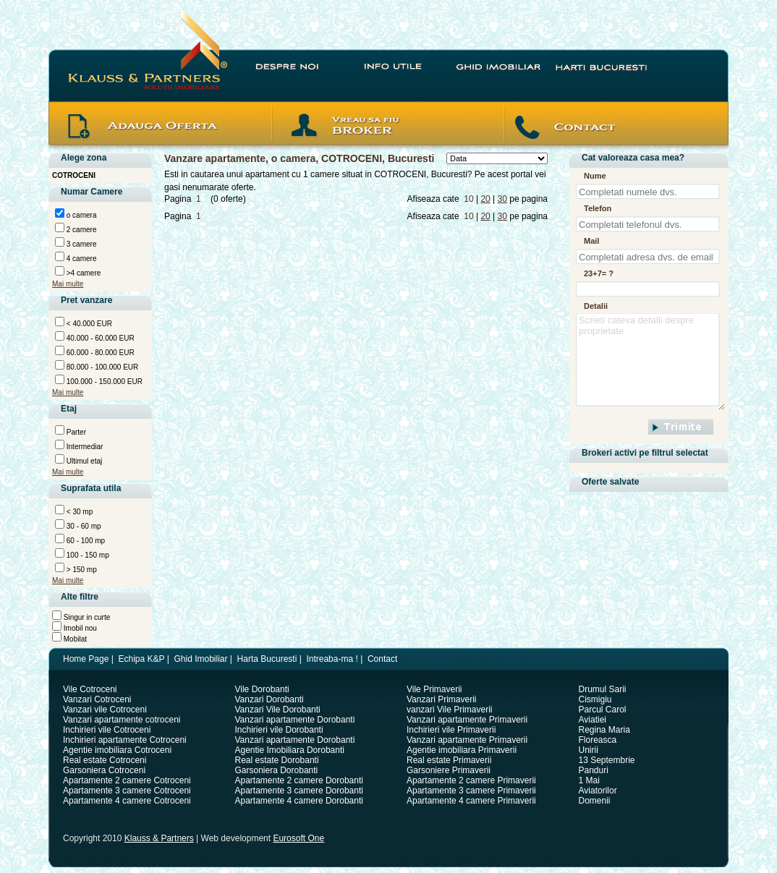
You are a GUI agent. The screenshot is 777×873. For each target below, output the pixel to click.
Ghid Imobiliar (200, 659)
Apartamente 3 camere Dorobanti (299, 790)
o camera (80, 215)
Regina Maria (604, 730)
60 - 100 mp (84, 541)
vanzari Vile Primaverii (449, 709)
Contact (382, 659)
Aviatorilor (598, 790)
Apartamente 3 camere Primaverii (471, 790)
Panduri (593, 770)
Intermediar (83, 447)
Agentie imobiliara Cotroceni (117, 750)
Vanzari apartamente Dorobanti (295, 720)
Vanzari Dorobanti (269, 699)
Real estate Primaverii (449, 760)
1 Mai (589, 780)
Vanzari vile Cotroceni (105, 709)
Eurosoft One (298, 838)
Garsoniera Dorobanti (276, 770)
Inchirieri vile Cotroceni (106, 730)
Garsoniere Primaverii (449, 770)
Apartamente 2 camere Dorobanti (299, 780)
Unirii (588, 750)
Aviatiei (592, 720)
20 (485, 199)
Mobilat (74, 639)
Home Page (86, 659)
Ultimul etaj (83, 461)
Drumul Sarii (603, 689)
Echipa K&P (142, 659)
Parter (75, 432)
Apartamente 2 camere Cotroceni (127, 780)
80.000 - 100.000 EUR (101, 367)
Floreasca (598, 740)
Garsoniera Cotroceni (104, 770)
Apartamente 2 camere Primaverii (471, 780)
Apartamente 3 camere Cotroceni (127, 790)
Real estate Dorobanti (277, 760)
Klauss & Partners (159, 838)
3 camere (80, 244)
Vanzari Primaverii (441, 699)
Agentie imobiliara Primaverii (462, 750)
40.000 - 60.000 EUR (99, 338)
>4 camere (82, 273)
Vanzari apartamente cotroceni (122, 720)
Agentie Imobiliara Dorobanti (289, 750)
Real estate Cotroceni (104, 760)
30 (502, 199)
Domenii (595, 801)
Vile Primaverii (434, 689)
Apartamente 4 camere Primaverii (471, 801)
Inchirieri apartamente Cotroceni (125, 740)
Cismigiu (595, 699)
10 (468, 199)
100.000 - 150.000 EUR (103, 382)
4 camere (80, 259)
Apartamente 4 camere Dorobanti (299, 801)
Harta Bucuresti (267, 659)
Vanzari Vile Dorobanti (277, 709)
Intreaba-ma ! (331, 659)
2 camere (80, 230)
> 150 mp (80, 570)
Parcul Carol (603, 709)
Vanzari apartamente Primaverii (467, 720)
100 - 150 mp (86, 555)
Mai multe (67, 284)
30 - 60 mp (82, 526)
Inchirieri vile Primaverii (451, 730)
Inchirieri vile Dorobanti (279, 730)
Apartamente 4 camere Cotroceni (127, 801)
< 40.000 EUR (88, 324)
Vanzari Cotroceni (97, 699)
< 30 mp (78, 512)
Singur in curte (85, 617)
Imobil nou (79, 628)
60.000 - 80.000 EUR (99, 353)
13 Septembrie (607, 760)
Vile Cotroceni (89, 689)
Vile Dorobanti (262, 689)
